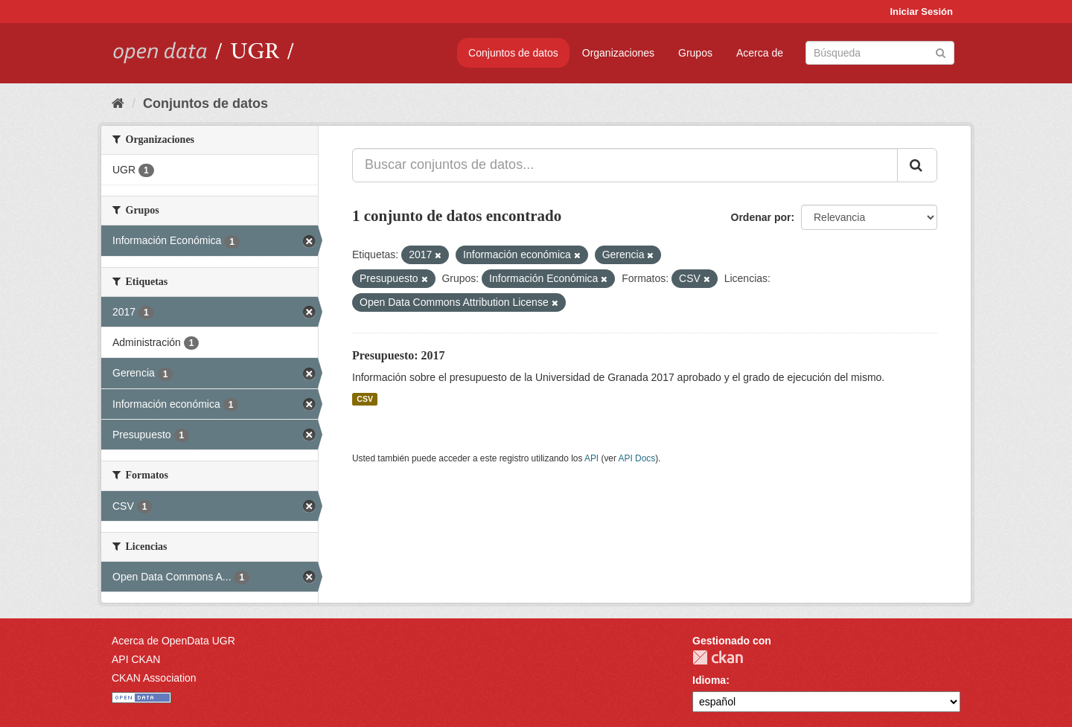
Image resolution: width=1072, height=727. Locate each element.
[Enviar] (940, 51)
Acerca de (759, 53)
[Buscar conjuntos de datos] (879, 53)
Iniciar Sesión (921, 11)
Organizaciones (618, 53)
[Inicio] (118, 103)
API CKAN (136, 659)
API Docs (637, 458)
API (591, 458)
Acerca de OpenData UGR (173, 641)
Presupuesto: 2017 (398, 355)
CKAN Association (154, 678)
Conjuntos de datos (513, 53)
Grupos (695, 53)
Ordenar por (761, 217)
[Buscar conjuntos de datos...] (625, 165)
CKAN (717, 657)
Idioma (709, 680)
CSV (365, 398)
